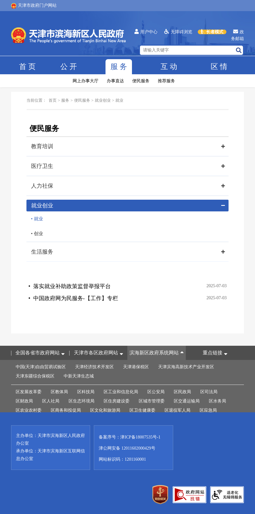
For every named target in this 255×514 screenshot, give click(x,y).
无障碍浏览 (178, 32)
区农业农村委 (29, 409)
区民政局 (182, 391)
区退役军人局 (177, 409)
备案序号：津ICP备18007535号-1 (130, 436)
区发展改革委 (29, 391)
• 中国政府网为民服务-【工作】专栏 (73, 298)
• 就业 (37, 218)
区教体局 (59, 391)
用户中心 (145, 32)
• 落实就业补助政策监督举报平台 (69, 286)
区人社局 (50, 400)
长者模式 (212, 32)
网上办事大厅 (85, 81)
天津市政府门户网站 (34, 6)
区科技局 (85, 391)
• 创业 (37, 233)
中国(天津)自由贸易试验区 (41, 366)
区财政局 (24, 400)
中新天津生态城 (79, 375)
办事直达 (115, 81)
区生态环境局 (81, 400)
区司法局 (208, 391)
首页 (27, 67)
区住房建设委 (116, 400)
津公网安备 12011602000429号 (127, 447)
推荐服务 (166, 81)
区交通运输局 (187, 400)
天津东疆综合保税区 (35, 375)
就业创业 (103, 100)
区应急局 (208, 409)
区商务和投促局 (66, 409)
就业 (119, 100)
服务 (118, 67)
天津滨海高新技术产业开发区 (186, 366)
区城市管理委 (152, 400)
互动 (169, 67)
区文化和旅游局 (105, 409)
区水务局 (217, 400)
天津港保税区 (136, 366)
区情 (219, 67)
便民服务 (140, 81)
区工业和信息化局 (121, 391)
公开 (68, 67)
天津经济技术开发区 (94, 366)
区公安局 (156, 391)
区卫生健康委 (142, 409)
